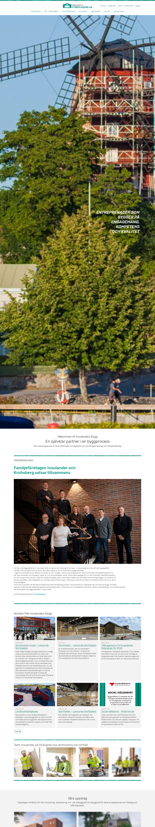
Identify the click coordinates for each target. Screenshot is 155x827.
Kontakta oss (119, 11)
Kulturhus (83, 11)
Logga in (138, 6)
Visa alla (18, 731)
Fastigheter (36, 11)
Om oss (107, 11)
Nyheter (103, 6)
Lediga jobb (111, 6)
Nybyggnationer (68, 11)
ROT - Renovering (51, 11)
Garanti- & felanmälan (125, 6)
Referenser (95, 11)
